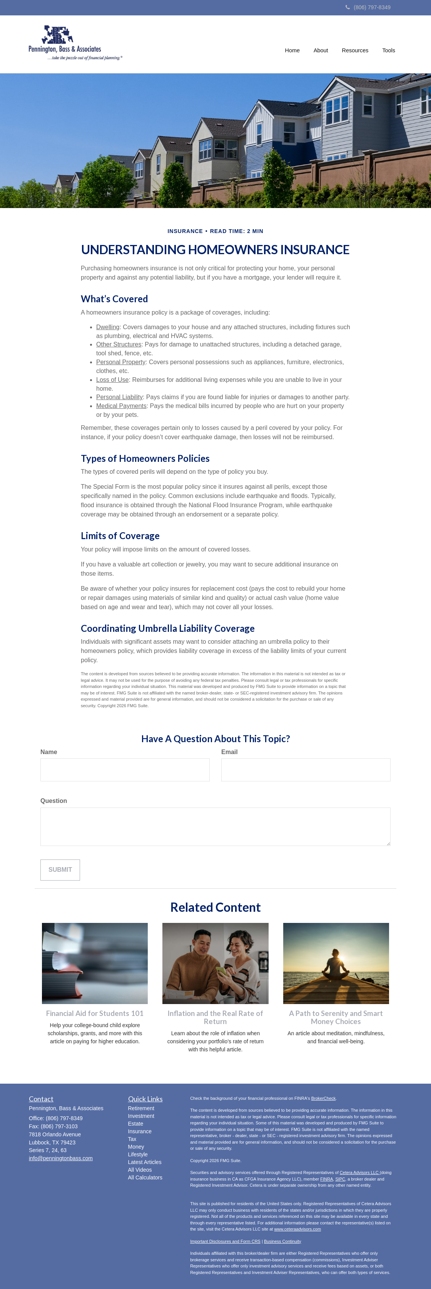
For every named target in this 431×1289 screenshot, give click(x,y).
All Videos (140, 1170)
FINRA (326, 1179)
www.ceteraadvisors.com (297, 1229)
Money (136, 1147)
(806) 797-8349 (368, 7)
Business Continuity (282, 1241)
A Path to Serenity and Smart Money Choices (336, 1017)
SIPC (340, 1179)
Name (48, 752)
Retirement (141, 1108)
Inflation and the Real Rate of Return (215, 1017)
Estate (136, 1124)
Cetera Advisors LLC (360, 1172)
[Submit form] (60, 870)
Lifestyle (138, 1154)
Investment (141, 1116)
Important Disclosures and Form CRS (225, 1241)
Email (229, 752)
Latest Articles (145, 1162)
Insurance (140, 1131)
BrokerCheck (323, 1098)
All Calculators (145, 1177)
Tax (132, 1139)
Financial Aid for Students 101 (95, 1013)
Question (53, 801)
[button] (321, 44)
